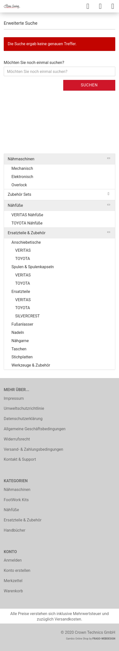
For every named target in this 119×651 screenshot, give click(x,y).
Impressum (14, 398)
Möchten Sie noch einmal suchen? (34, 62)
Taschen (18, 349)
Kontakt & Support (20, 459)
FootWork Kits (16, 499)
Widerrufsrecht (17, 439)
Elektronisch (22, 176)
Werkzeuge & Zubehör (30, 365)
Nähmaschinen (21, 159)
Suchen (89, 85)
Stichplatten (22, 357)
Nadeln (17, 332)
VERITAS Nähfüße (27, 215)
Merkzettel (13, 580)
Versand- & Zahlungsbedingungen (33, 449)
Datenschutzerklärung (23, 418)
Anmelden (13, 560)
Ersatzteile (20, 291)
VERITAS (23, 250)
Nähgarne (20, 340)
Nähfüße (15, 205)
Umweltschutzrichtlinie (24, 408)
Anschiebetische (26, 242)
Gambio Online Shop (77, 638)
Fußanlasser (22, 324)
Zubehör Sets (19, 194)
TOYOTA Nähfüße (27, 223)
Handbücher (14, 530)
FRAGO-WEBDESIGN (103, 638)
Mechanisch (22, 168)
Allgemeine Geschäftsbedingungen (34, 429)
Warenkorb (13, 591)
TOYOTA (22, 258)
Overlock (19, 185)
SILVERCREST (27, 316)
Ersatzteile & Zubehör (27, 232)
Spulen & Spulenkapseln (32, 266)
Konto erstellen (17, 570)
